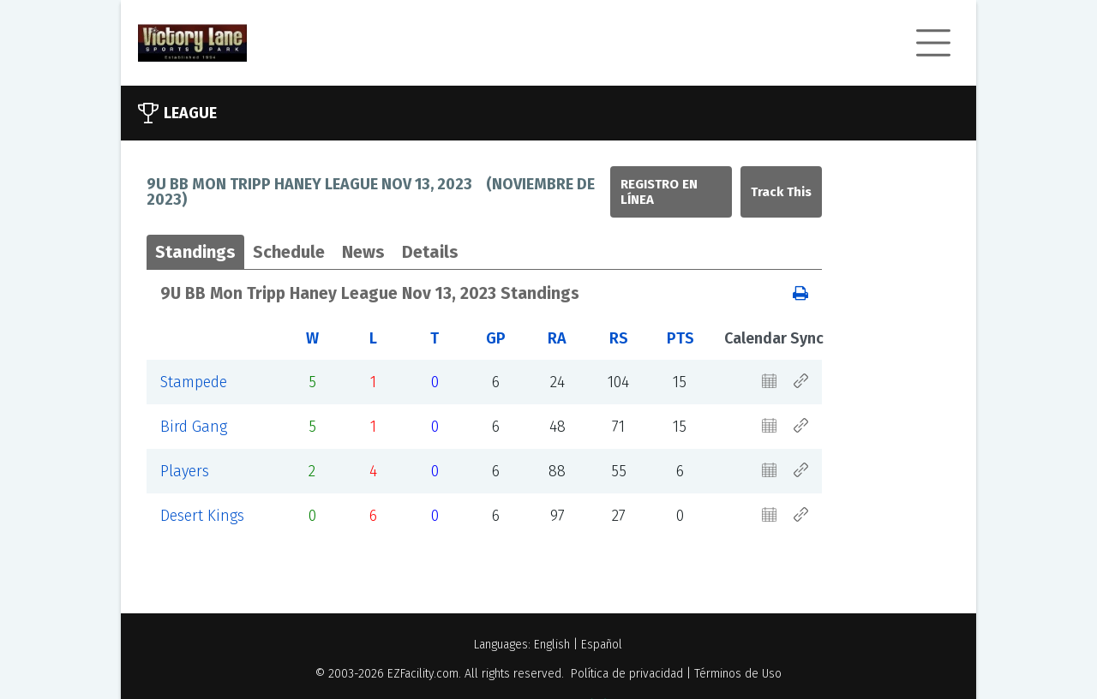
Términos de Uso (738, 673)
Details (430, 252)
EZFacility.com (423, 673)
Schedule (289, 252)
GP (496, 338)
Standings (195, 252)
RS (618, 338)
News (363, 252)
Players (184, 471)
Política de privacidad (627, 673)
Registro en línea (659, 191)
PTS (680, 338)
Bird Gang (193, 426)
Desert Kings (202, 515)
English (552, 644)
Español (601, 644)
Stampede (193, 382)
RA (557, 338)
